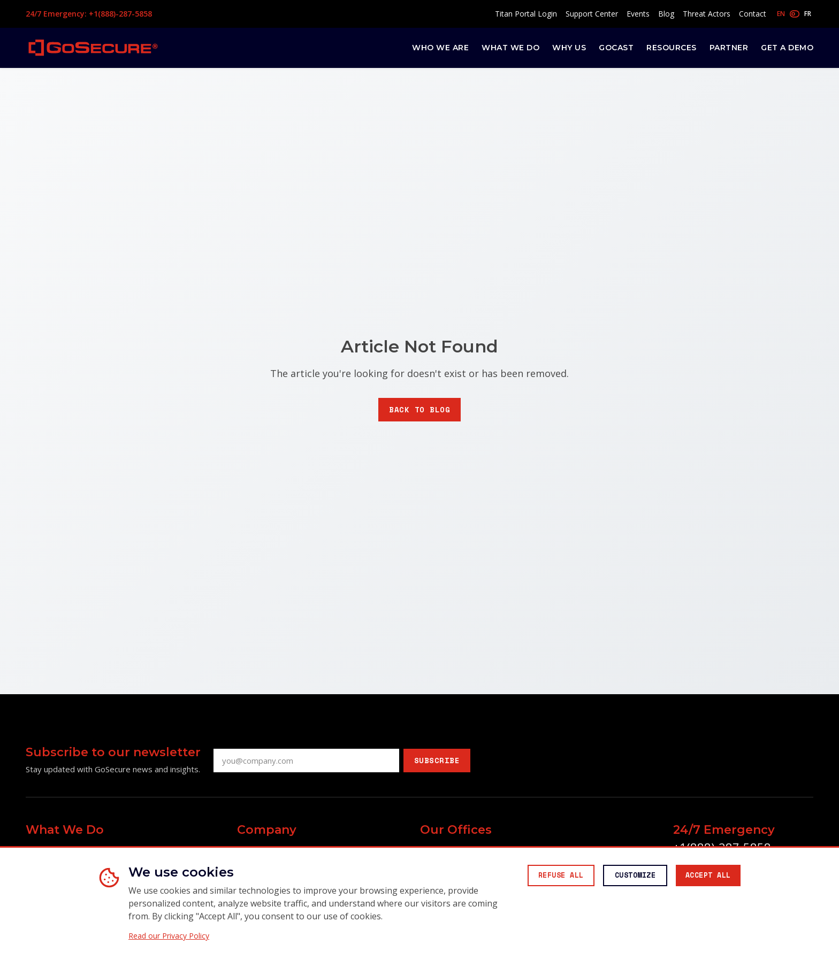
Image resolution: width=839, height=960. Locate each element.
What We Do (510, 47)
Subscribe (437, 760)
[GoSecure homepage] (93, 47)
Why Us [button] (569, 47)
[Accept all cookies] (704, 876)
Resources (671, 47)
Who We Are (440, 47)
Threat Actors (706, 14)
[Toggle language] (794, 13)
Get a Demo (787, 47)
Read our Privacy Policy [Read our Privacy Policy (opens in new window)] (168, 936)
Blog (666, 14)
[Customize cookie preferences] (625, 876)
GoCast (616, 47)
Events (638, 14)
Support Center (592, 14)
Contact (752, 14)
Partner (729, 47)
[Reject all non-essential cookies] (545, 876)
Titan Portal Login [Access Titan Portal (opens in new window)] (526, 14)
